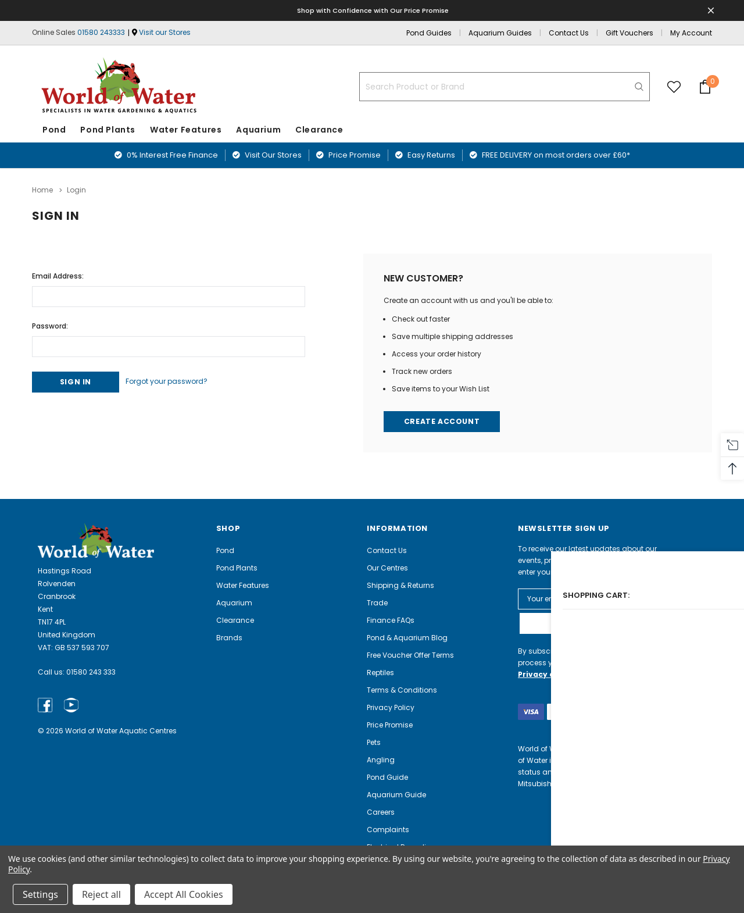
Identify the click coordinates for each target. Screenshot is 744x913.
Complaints (388, 829)
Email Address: (58, 273)
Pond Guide (387, 777)
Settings (40, 894)
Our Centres (387, 567)
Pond (54, 129)
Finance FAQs (390, 620)
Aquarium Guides (500, 33)
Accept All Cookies (183, 894)
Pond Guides (429, 33)
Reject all (101, 894)
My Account (691, 33)
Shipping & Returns (400, 585)
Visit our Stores (165, 32)
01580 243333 (101, 32)
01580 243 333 (91, 672)
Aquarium (258, 129)
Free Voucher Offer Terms (410, 654)
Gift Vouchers (629, 33)
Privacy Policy (390, 707)
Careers (381, 811)
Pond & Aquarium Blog (407, 637)
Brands (229, 637)
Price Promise (348, 155)
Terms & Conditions (402, 689)
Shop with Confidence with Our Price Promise (374, 10)
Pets (374, 742)
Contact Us (569, 33)
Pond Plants (107, 129)
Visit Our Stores (267, 155)
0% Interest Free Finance (166, 155)
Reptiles (380, 672)
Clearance (235, 620)
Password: (50, 323)
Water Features (185, 129)
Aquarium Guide (396, 794)
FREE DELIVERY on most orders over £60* (550, 155)
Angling (381, 759)
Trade (377, 602)
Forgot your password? (179, 380)
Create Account (443, 420)
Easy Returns (425, 155)
